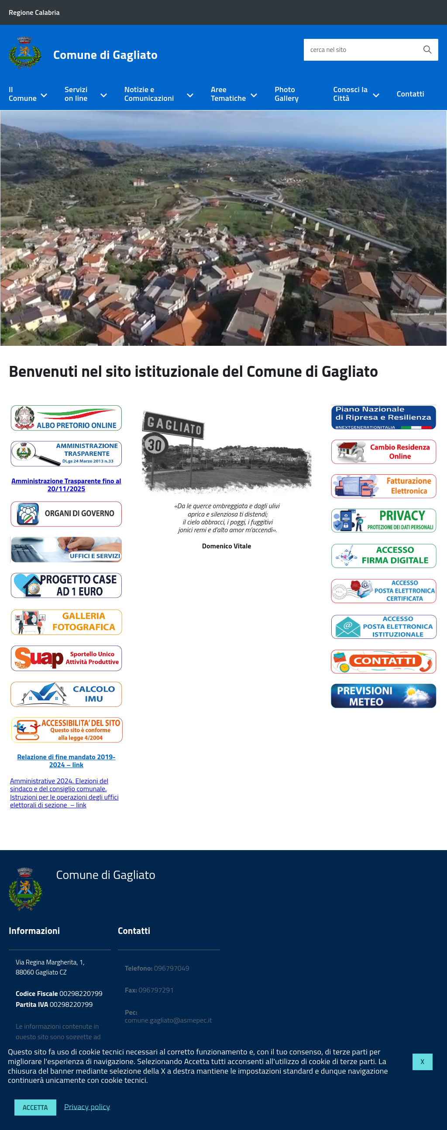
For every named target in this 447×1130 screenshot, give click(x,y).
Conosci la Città (351, 93)
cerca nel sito (328, 49)
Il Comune (23, 93)
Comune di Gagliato (105, 54)
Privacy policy (87, 1106)
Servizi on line (76, 93)
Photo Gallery (287, 93)
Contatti (410, 94)
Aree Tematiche (228, 93)
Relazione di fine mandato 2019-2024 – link (66, 760)
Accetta (35, 1107)
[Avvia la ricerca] (427, 50)
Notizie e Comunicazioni (149, 93)
